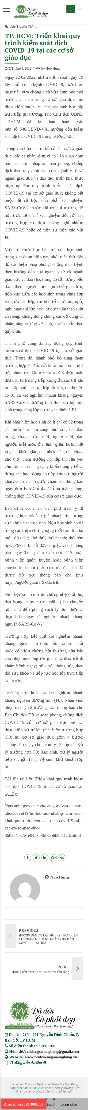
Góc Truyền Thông (23, 26)
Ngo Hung (59, 877)
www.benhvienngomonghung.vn (51, 1057)
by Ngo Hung (51, 68)
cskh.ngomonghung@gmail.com (53, 1051)
